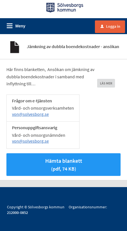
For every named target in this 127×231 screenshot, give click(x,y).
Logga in (110, 26)
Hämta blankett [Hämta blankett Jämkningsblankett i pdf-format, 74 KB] (63, 164)
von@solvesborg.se (30, 114)
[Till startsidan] (64, 7)
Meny (20, 26)
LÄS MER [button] (106, 83)
